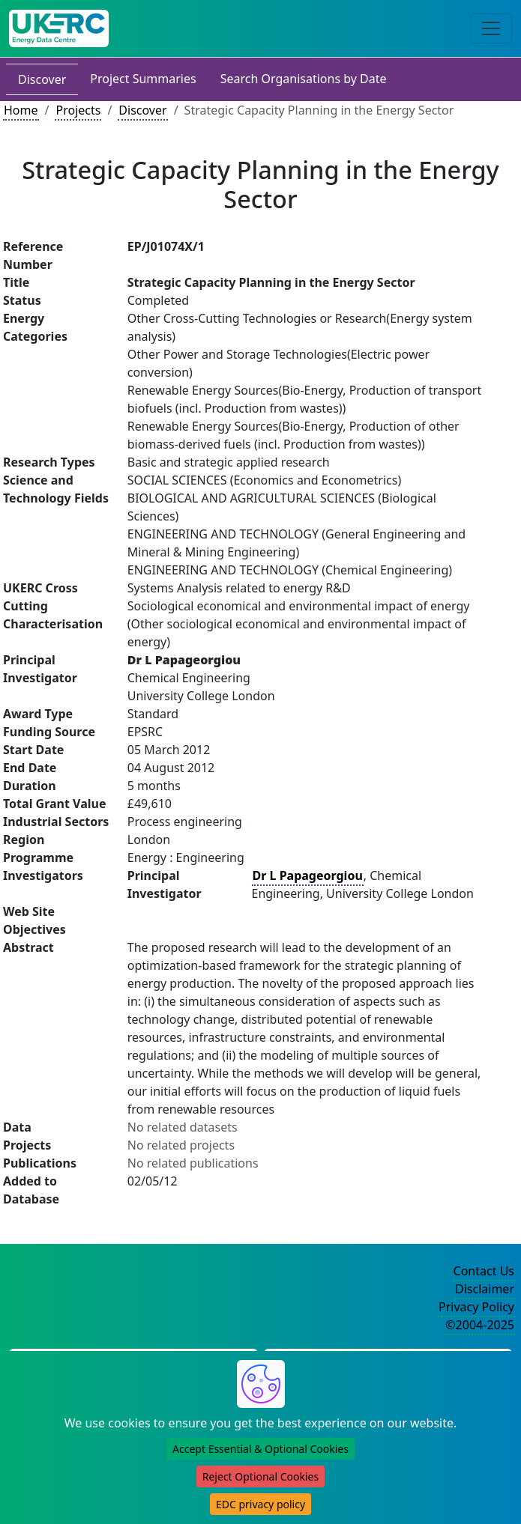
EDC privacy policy (260, 1504)
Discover (42, 79)
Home (21, 110)
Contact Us (484, 1271)
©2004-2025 (479, 1325)
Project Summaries (143, 78)
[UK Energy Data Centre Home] (59, 28)
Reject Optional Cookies (260, 1476)
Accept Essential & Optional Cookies (260, 1449)
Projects (77, 110)
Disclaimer (484, 1289)
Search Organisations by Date (303, 78)
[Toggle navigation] (491, 28)
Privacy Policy (476, 1307)
